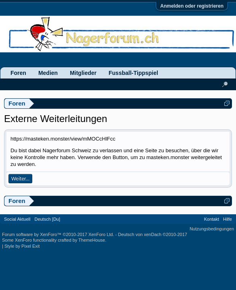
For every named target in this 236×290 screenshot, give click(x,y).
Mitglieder (83, 73)
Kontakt (211, 219)
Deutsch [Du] (47, 219)
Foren (18, 73)
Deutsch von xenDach (152, 234)
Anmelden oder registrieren (191, 6)
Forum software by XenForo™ (58, 234)
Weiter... (20, 178)
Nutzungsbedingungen (212, 228)
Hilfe (227, 219)
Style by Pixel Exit (22, 246)
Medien (48, 73)
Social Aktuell (17, 219)
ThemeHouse (91, 240)
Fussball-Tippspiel (133, 73)
